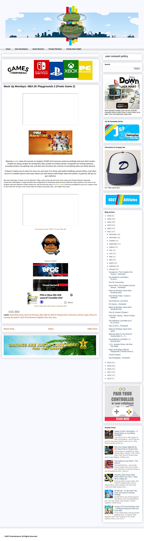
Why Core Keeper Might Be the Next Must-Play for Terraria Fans (126, 448)
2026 (109, 216)
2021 (109, 232)
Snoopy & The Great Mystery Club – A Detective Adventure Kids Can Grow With (126, 508)
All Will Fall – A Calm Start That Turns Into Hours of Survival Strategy (125, 493)
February (112, 266)
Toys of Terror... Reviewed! (118, 326)
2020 (109, 362)
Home (8, 49)
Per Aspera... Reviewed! (117, 304)
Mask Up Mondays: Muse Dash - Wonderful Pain (120, 308)
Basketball (14, 315)
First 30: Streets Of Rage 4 (118, 312)
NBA (41, 315)
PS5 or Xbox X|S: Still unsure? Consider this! (50, 306)
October (112, 241)
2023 (109, 225)
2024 (109, 222)
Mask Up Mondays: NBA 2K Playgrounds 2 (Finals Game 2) (121, 350)
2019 (109, 366)
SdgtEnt (40, 317)
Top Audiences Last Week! (118, 301)
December (113, 234)
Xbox (55, 317)
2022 (109, 228)
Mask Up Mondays (32, 315)
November (113, 237)
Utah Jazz (48, 317)
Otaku (91, 315)
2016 (109, 375)
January (112, 269)
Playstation (15, 317)
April (111, 260)
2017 (109, 372)
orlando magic (82, 315)
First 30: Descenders (116, 282)
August (112, 247)
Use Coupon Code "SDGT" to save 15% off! (50, 229)
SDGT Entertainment (28, 317)
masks (16, 161)
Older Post (92, 329)
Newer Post (9, 329)
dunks (21, 315)
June (111, 253)
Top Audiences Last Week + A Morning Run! (119, 340)
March (111, 263)
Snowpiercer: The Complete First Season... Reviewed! (121, 273)
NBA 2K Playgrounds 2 (59, 315)
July (111, 250)
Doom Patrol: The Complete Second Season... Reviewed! (122, 286)
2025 (109, 219)
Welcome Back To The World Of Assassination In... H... (120, 335)
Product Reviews (55, 49)
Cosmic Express (115, 355)
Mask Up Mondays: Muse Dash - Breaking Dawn (120, 291)
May (111, 257)
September (113, 244)
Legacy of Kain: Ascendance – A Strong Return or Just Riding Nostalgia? (126, 433)
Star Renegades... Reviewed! (119, 358)
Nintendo (72, 315)
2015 (109, 378)
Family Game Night (73, 49)
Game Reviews (38, 49)
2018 (109, 369)
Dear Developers (21, 49)
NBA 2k (47, 315)
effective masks (58, 184)
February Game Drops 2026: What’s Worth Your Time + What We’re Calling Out (125, 477)
